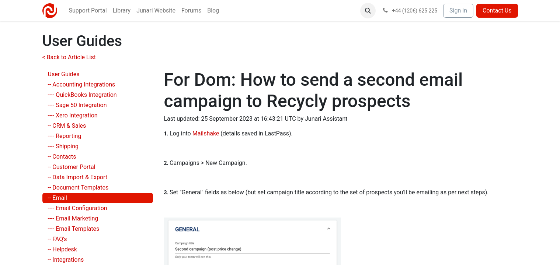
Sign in (458, 10)
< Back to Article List (69, 57)
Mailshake (205, 133)
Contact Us (497, 10)
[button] (368, 10)
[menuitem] (88, 10)
